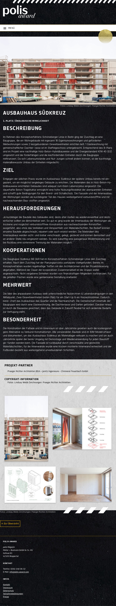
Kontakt (6, 585)
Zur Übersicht (11, 523)
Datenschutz (8, 591)
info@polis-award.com (19, 572)
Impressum (8, 588)
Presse (6, 597)
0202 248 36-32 (18, 569)
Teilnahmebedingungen (13, 594)
